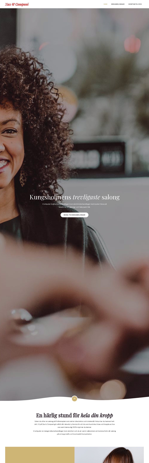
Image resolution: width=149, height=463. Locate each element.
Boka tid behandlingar (74, 215)
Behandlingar (117, 4)
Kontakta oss (135, 4)
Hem (105, 4)
